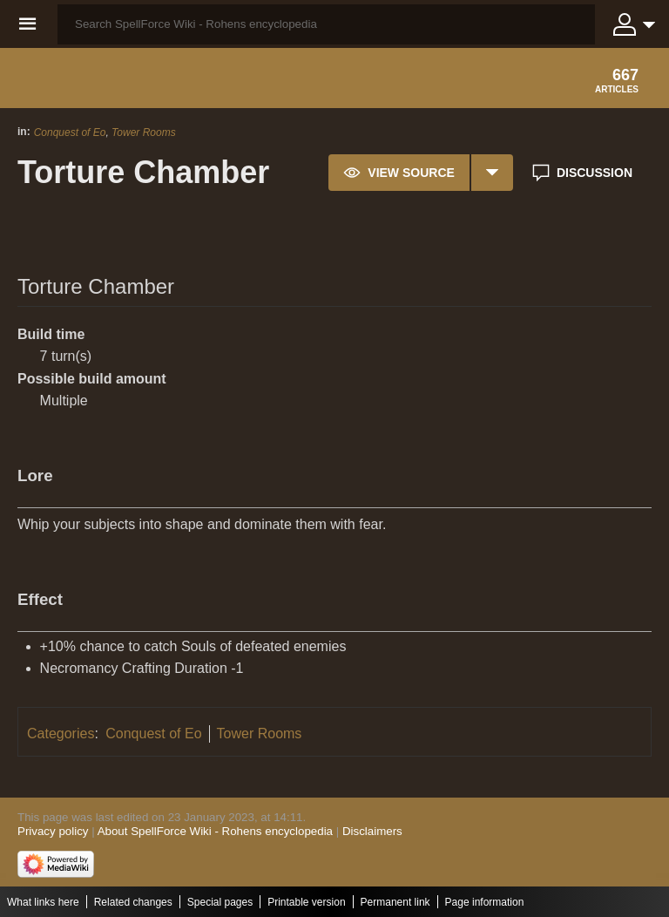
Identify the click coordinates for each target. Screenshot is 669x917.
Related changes (133, 902)
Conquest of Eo (70, 132)
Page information (484, 902)
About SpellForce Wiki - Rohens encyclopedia (215, 831)
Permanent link (395, 902)
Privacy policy (52, 831)
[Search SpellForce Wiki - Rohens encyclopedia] (326, 24)
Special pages (220, 902)
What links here (43, 902)
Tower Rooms (144, 132)
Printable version (306, 902)
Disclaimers (372, 831)
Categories (60, 733)
